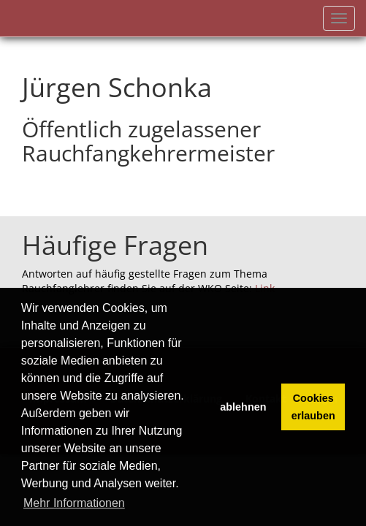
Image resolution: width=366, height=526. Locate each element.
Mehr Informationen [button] (74, 503)
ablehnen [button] (243, 407)
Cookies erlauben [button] (313, 407)
